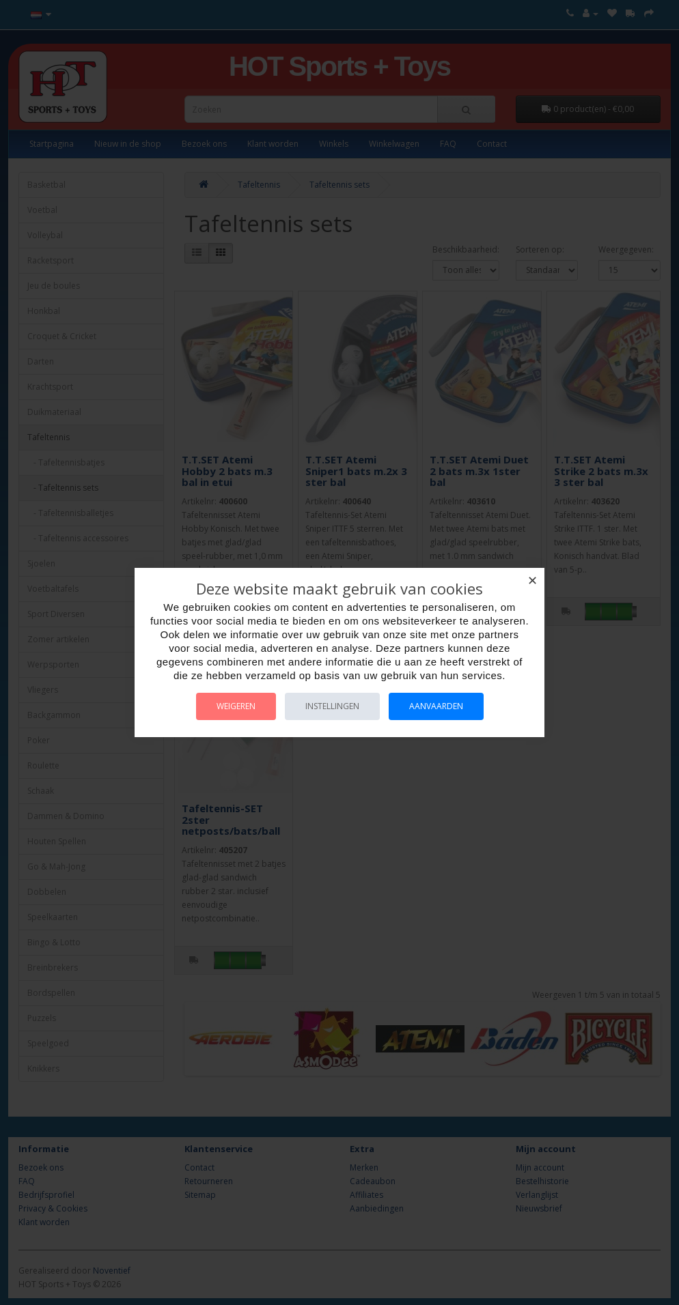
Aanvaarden (436, 706)
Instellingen (332, 706)
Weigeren (236, 706)
